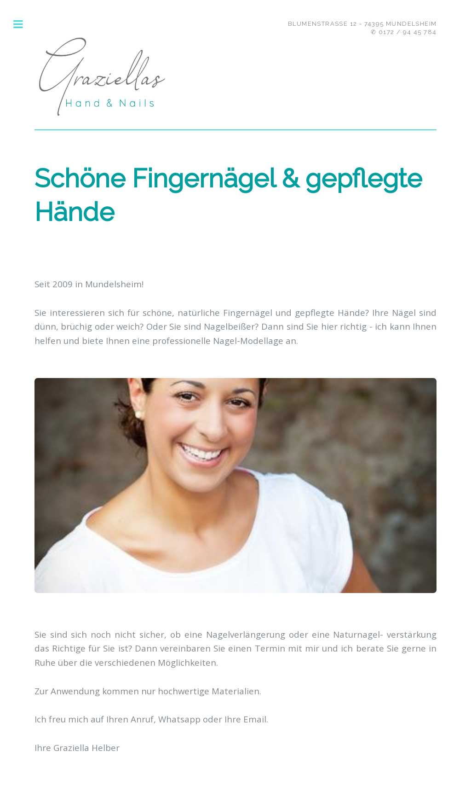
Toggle (23, 24)
